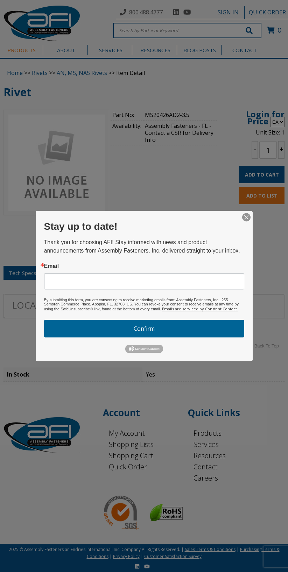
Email (51, 266)
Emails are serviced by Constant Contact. (200, 308)
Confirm (144, 328)
